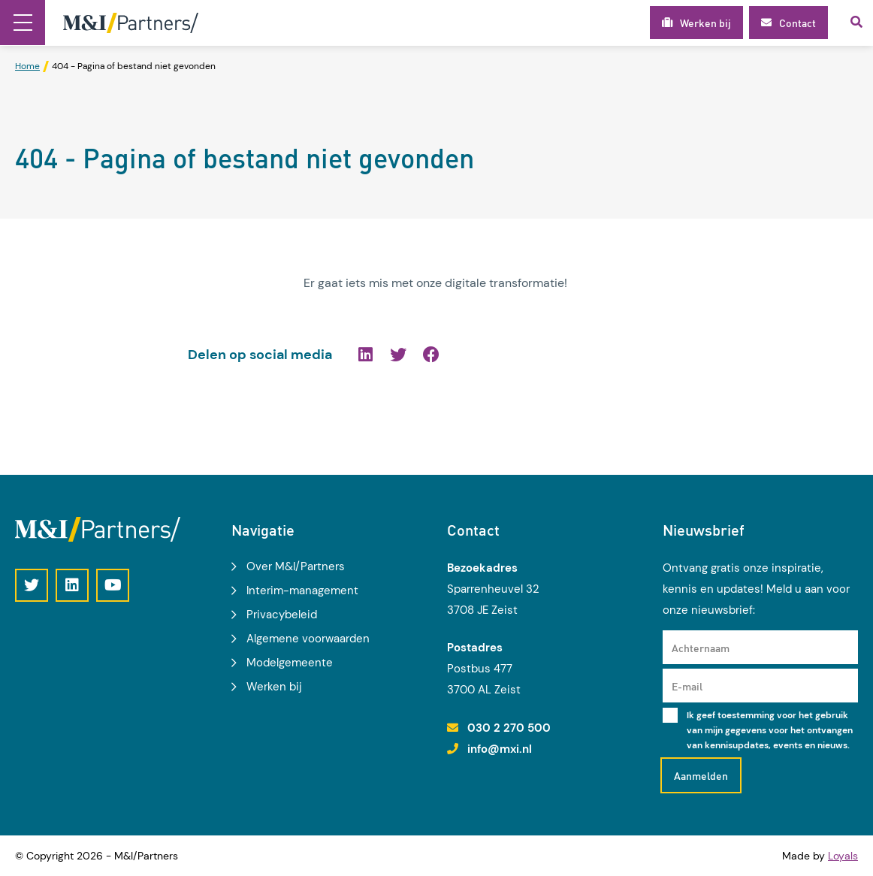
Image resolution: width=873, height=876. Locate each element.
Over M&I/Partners (295, 566)
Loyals (843, 855)
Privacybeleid (281, 614)
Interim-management (302, 590)
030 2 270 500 (509, 728)
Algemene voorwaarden (308, 638)
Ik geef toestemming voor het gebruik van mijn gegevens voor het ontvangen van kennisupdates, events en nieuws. (770, 730)
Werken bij (274, 686)
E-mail (687, 686)
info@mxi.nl (499, 749)
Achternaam (701, 647)
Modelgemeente (289, 662)
